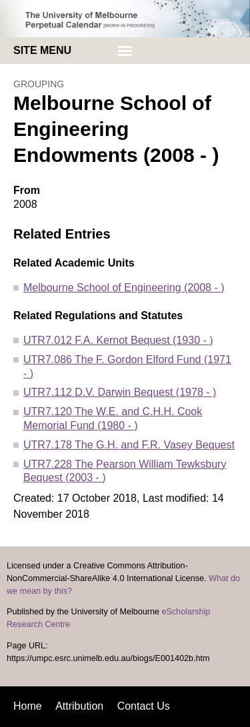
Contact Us (143, 706)
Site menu (42, 50)
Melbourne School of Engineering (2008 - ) (124, 287)
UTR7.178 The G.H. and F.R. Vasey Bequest (129, 444)
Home (27, 706)
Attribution (79, 706)
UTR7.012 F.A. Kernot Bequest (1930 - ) (118, 340)
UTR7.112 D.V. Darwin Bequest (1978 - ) (119, 392)
